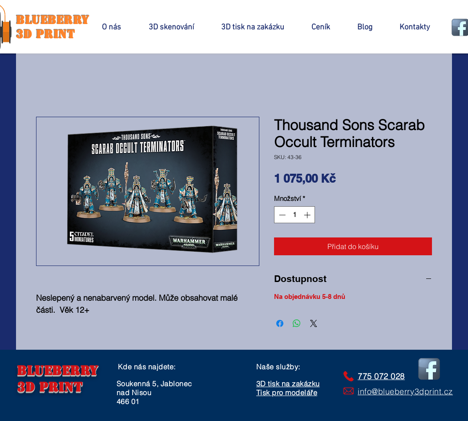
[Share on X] (313, 323)
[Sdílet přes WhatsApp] (296, 323)
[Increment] (308, 215)
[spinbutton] (294, 215)
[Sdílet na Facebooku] (279, 323)
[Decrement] (281, 215)
